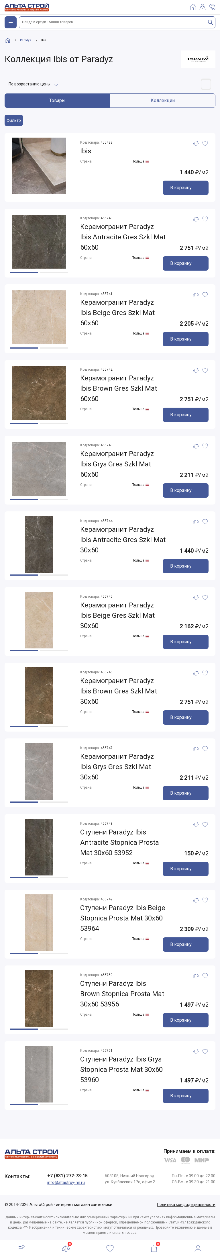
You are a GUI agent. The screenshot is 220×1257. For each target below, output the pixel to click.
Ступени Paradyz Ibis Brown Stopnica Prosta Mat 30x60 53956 (122, 994)
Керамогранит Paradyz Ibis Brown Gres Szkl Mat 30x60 (118, 691)
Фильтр (14, 120)
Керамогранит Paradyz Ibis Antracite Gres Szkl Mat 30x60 (123, 540)
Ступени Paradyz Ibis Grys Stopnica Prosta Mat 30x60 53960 (121, 1069)
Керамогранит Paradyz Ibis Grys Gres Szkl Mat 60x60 (117, 464)
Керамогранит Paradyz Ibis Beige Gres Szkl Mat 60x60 (117, 313)
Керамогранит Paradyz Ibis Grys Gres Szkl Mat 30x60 (117, 767)
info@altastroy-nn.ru (66, 1182)
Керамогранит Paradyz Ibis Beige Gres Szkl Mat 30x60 (117, 615)
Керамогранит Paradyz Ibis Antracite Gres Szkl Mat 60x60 (123, 237)
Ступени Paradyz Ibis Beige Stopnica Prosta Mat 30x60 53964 (122, 918)
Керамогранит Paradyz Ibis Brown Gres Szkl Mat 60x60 (118, 388)
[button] (24, 272)
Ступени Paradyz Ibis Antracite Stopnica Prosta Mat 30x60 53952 (119, 842)
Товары (57, 100)
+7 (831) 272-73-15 (67, 1175)
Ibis (85, 151)
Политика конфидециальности (186, 1204)
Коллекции (163, 100)
